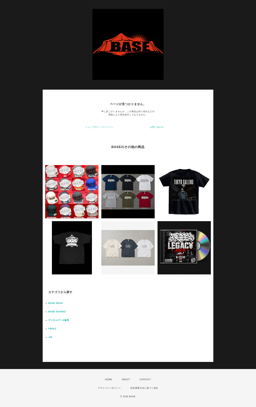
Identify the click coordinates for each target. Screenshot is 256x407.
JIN (50, 337)
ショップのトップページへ (99, 127)
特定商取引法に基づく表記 (144, 388)
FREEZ (52, 328)
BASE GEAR (55, 303)
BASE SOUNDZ (57, 311)
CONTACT (145, 379)
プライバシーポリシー (109, 388)
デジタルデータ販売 (58, 320)
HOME (108, 379)
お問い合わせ (157, 127)
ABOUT (126, 379)
